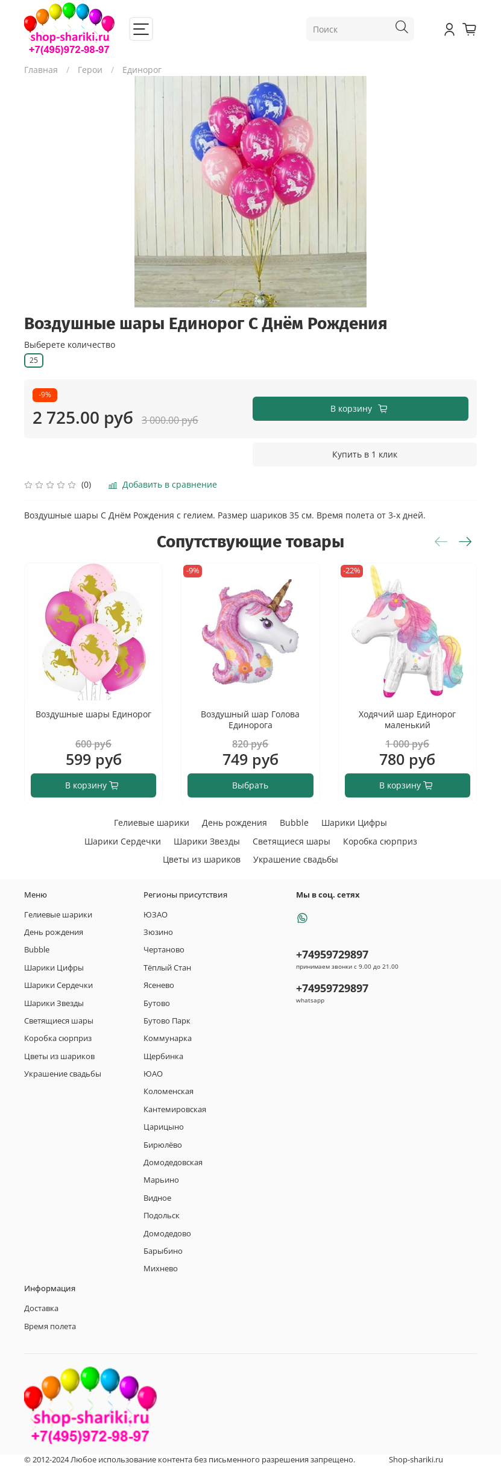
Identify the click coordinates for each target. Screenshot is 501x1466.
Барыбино (163, 1251)
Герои (90, 69)
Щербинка (163, 1056)
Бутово (156, 1003)
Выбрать (250, 784)
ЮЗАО (155, 915)
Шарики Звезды (207, 841)
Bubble (294, 822)
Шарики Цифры (354, 822)
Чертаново (163, 950)
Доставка (41, 1308)
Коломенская (168, 1091)
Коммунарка (167, 1038)
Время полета (50, 1326)
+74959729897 (332, 954)
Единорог (142, 69)
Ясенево (158, 985)
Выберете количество (69, 345)
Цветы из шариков (202, 859)
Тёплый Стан (167, 968)
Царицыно (163, 1127)
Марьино (161, 1180)
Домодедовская (173, 1162)
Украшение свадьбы (295, 859)
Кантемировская (174, 1109)
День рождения (234, 822)
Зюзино (158, 932)
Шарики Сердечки (122, 841)
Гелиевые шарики (151, 822)
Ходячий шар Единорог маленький (407, 719)
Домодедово (167, 1233)
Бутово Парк (167, 1021)
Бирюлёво (162, 1145)
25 (34, 360)
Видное (157, 1198)
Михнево (160, 1268)
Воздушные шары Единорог (93, 714)
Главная (41, 69)
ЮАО (153, 1074)
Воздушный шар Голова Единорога (250, 719)
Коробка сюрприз (380, 841)
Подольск (161, 1215)
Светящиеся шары (291, 841)
